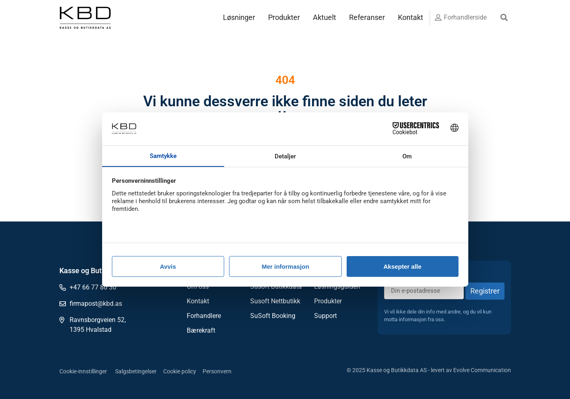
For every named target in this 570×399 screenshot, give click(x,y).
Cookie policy (179, 371)
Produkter (284, 17)
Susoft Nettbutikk (275, 301)
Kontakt (410, 17)
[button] (504, 17)
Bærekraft (201, 330)
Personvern (217, 371)
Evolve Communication (482, 370)
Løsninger (239, 17)
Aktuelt (324, 17)
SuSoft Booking (272, 316)
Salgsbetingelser (136, 371)
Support (325, 316)
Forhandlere (204, 316)
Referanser (367, 17)
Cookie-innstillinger (83, 371)
